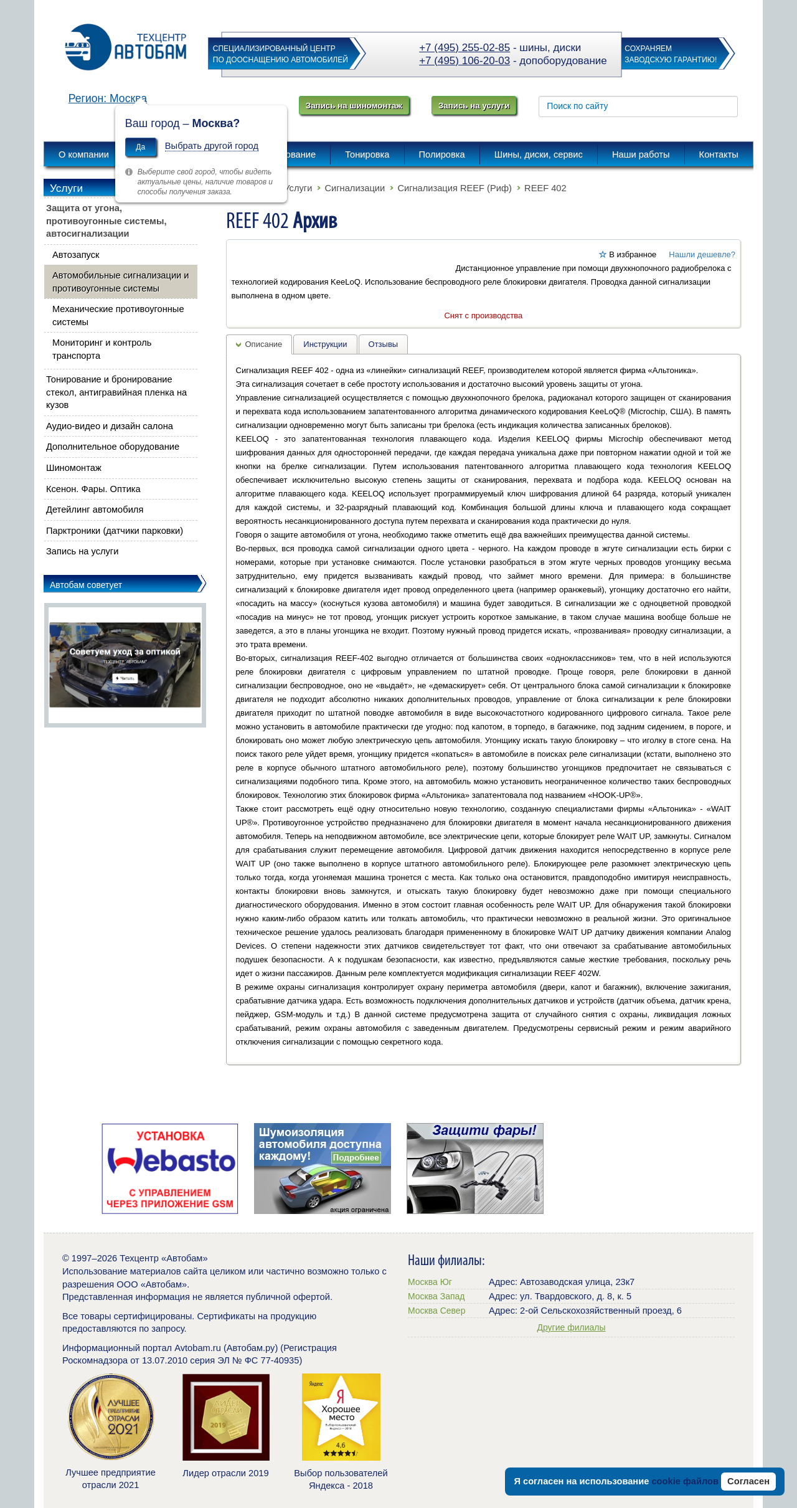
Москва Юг (430, 1282)
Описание (264, 344)
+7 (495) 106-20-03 (464, 61)
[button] (347, 332)
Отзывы (383, 344)
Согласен (748, 1481)
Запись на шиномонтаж (354, 105)
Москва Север (436, 1311)
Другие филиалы (571, 1327)
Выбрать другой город (211, 146)
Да (140, 147)
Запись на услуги (473, 105)
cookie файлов (685, 1481)
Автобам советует (86, 585)
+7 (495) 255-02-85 (464, 48)
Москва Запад (436, 1296)
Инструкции (325, 344)
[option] (169, 1168)
